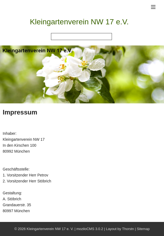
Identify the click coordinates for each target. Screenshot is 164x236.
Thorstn (128, 229)
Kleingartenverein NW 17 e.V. (79, 22)
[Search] (81, 36)
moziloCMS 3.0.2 (89, 229)
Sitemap (143, 229)
